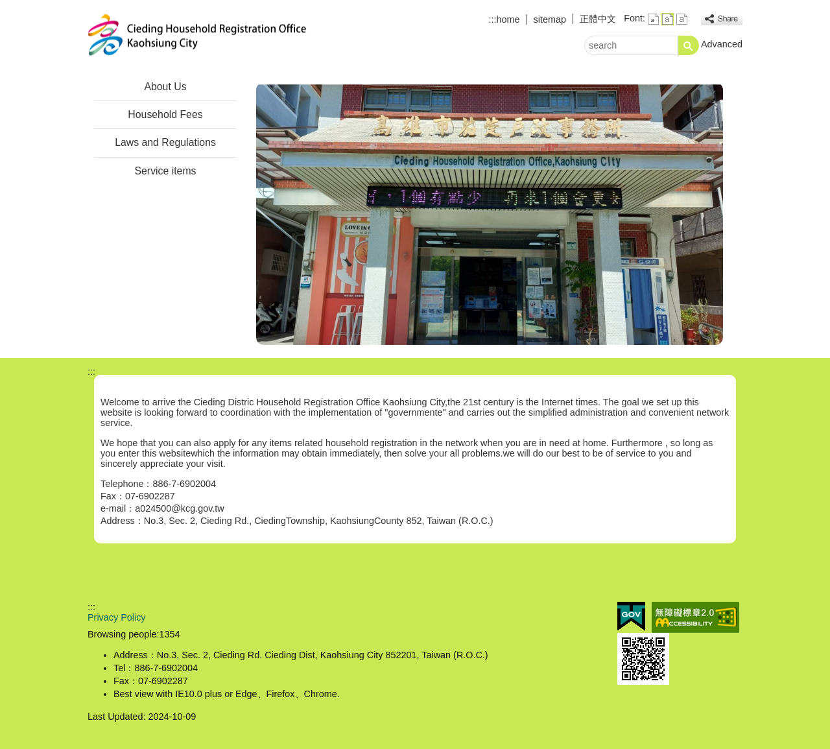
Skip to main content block (6, 6)
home (508, 19)
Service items (165, 170)
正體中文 (598, 19)
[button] (688, 45)
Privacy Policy (117, 617)
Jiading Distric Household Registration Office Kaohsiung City (197, 34)
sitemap (550, 19)
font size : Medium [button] (667, 19)
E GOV (631, 616)
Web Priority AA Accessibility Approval (695, 617)
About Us (165, 86)
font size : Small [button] (653, 19)
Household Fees (165, 114)
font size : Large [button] (681, 19)
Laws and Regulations (165, 142)
